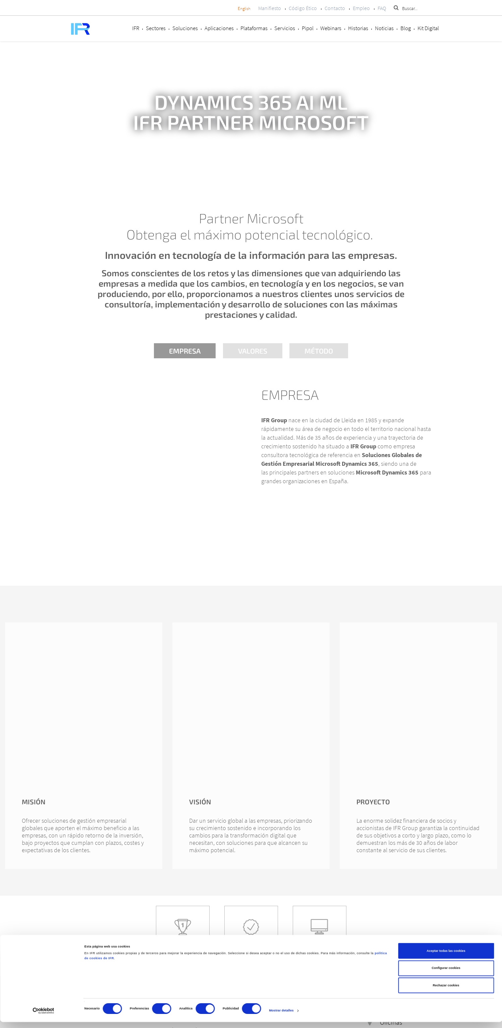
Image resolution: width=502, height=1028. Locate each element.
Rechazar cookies (446, 991)
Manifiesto (269, 8)
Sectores (156, 28)
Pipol (308, 28)
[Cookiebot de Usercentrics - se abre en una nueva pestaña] (43, 1017)
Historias (358, 28)
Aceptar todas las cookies (446, 957)
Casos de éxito (183, 949)
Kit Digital (428, 28)
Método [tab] (319, 351)
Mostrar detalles (281, 1017)
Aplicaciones (219, 28)
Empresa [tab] (184, 351)
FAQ (382, 8)
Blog (405, 28)
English (244, 8)
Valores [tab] (252, 351)
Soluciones (185, 28)
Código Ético (303, 8)
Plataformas (254, 28)
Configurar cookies (446, 974)
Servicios (284, 28)
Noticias (384, 28)
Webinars (330, 28)
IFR (135, 28)
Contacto (335, 8)
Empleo (361, 8)
